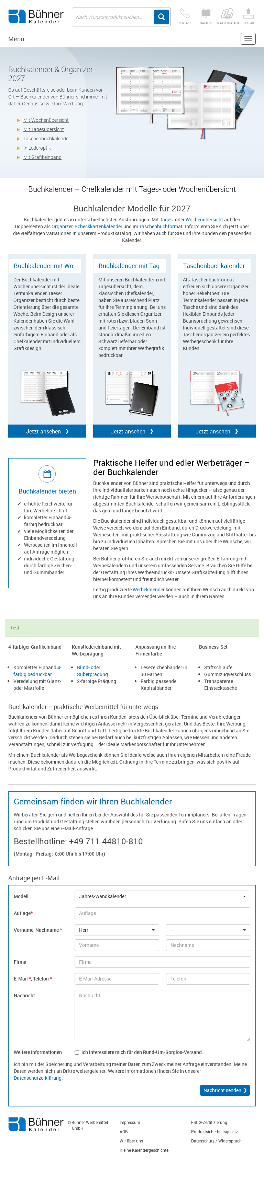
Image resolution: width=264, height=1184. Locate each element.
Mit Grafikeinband (42, 157)
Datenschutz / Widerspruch (216, 1141)
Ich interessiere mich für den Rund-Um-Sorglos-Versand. (139, 1052)
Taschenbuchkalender (46, 138)
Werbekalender (149, 589)
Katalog (206, 16)
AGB (124, 1131)
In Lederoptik (37, 147)
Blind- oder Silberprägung (92, 670)
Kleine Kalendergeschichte (144, 1150)
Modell (21, 896)
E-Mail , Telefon (33, 978)
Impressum (130, 1122)
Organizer (62, 226)
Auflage (23, 913)
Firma (20, 962)
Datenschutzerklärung (38, 1078)
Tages (166, 219)
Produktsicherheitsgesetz (214, 1131)
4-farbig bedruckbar (37, 670)
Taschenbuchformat (161, 226)
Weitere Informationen (38, 1052)
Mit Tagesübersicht (43, 129)
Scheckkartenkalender (98, 226)
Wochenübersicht (204, 219)
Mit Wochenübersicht (46, 120)
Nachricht (24, 995)
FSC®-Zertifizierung (209, 1122)
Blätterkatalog (227, 16)
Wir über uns (131, 1141)
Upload (248, 16)
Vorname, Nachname (38, 930)
